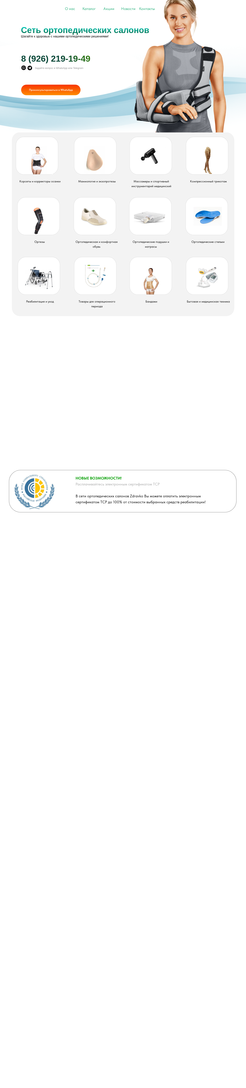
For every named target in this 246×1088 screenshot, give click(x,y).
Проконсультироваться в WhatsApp (51, 89)
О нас (70, 8)
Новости (128, 8)
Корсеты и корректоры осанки (40, 181)
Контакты (147, 8)
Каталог (89, 8)
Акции (109, 8)
